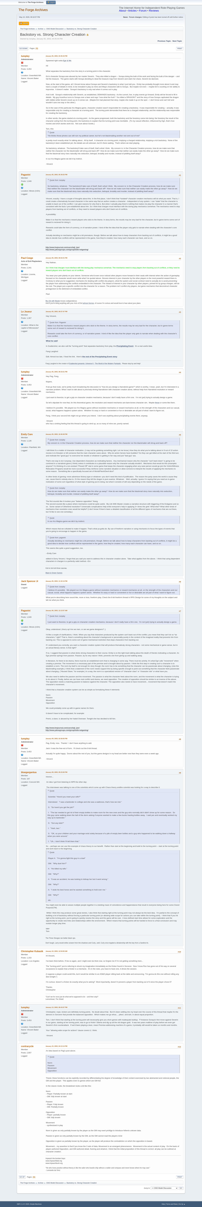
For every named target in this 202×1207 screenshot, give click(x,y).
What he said (51, 341)
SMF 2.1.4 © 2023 (23, 1204)
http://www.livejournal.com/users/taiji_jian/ (63, 247)
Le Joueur (26, 311)
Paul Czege (27, 258)
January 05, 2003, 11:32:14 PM (56, 581)
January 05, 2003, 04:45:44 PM (56, 56)
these (157, 403)
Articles (132, 10)
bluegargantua (28, 772)
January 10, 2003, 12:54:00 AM (56, 951)
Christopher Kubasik (32, 951)
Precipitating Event (124, 346)
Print (179, 48)
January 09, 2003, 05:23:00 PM (56, 772)
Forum (143, 10)
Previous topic (164, 41)
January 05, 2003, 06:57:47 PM (56, 311)
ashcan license (88, 303)
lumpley (25, 56)
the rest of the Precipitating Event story (99, 357)
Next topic (177, 41)
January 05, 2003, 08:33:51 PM (56, 372)
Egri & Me (67, 61)
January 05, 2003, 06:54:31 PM (56, 258)
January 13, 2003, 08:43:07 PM (56, 1007)
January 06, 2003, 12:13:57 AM (56, 610)
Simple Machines (36, 1204)
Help (163, 1204)
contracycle (27, 1046)
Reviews (154, 10)
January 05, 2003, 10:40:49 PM (56, 434)
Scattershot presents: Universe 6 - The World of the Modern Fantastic (95, 364)
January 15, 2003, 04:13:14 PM (56, 1046)
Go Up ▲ (182, 1204)
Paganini (25, 174)
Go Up (22, 1177)
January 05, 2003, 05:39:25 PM (56, 174)
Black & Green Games (54, 573)
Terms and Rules (172, 1204)
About (122, 10)
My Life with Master (53, 301)
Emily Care (27, 434)
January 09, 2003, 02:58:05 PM (56, 738)
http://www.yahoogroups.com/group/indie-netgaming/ (67, 250)
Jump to (147, 1188)
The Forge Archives (33, 10)
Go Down (23, 48)
